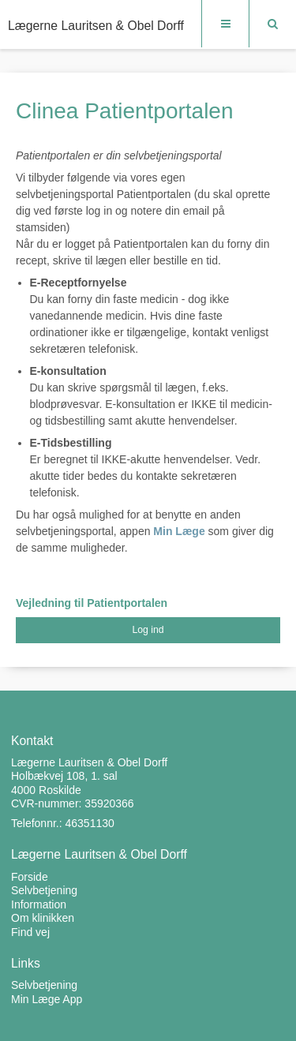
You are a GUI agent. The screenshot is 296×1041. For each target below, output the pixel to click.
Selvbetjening (44, 985)
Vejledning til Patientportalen (91, 603)
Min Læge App (46, 999)
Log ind (147, 629)
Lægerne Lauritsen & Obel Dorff (96, 25)
